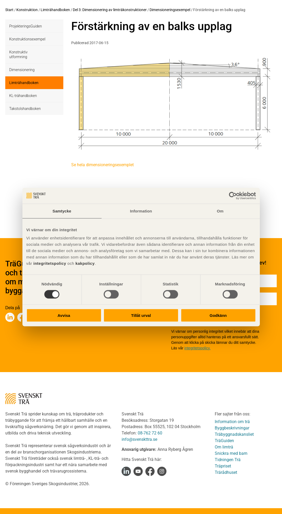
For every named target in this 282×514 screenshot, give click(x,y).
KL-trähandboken (23, 96)
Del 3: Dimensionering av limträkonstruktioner (110, 10)
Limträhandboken (55, 10)
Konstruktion (27, 10)
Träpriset (223, 466)
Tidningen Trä (228, 459)
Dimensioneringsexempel (170, 10)
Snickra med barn (231, 453)
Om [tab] (220, 211)
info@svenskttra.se (139, 439)
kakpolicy (85, 263)
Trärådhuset (226, 472)
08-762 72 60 (150, 433)
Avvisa (64, 315)
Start (9, 10)
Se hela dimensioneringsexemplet (102, 164)
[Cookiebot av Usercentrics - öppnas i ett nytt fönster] (233, 196)
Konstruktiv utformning (18, 54)
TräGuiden (224, 440)
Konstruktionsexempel (27, 39)
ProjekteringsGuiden (25, 26)
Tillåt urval (141, 315)
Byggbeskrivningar (232, 427)
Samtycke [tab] (61, 211)
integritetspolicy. (197, 348)
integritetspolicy (49, 263)
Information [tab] (141, 211)
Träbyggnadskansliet (234, 434)
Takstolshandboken (25, 108)
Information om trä (232, 421)
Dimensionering (22, 70)
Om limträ (224, 447)
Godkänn (218, 315)
